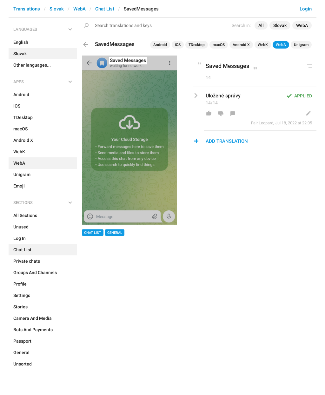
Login (306, 9)
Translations (26, 9)
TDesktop (197, 45)
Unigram (301, 45)
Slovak (57, 9)
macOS (219, 45)
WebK (263, 45)
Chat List (104, 9)
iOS (178, 45)
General (114, 233)
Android (160, 45)
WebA (79, 9)
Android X (241, 45)
